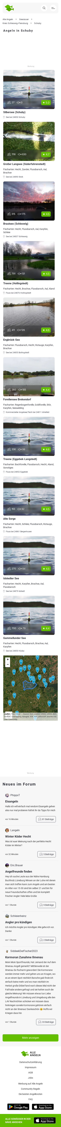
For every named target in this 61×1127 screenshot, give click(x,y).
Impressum (30, 1067)
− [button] (8, 664)
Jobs (30, 1077)
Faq (30, 1099)
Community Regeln (30, 1089)
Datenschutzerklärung (30, 1062)
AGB (30, 1072)
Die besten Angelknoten (30, 1094)
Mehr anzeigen (30, 1037)
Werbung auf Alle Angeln (30, 1083)
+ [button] (8, 659)
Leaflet (7, 714)
